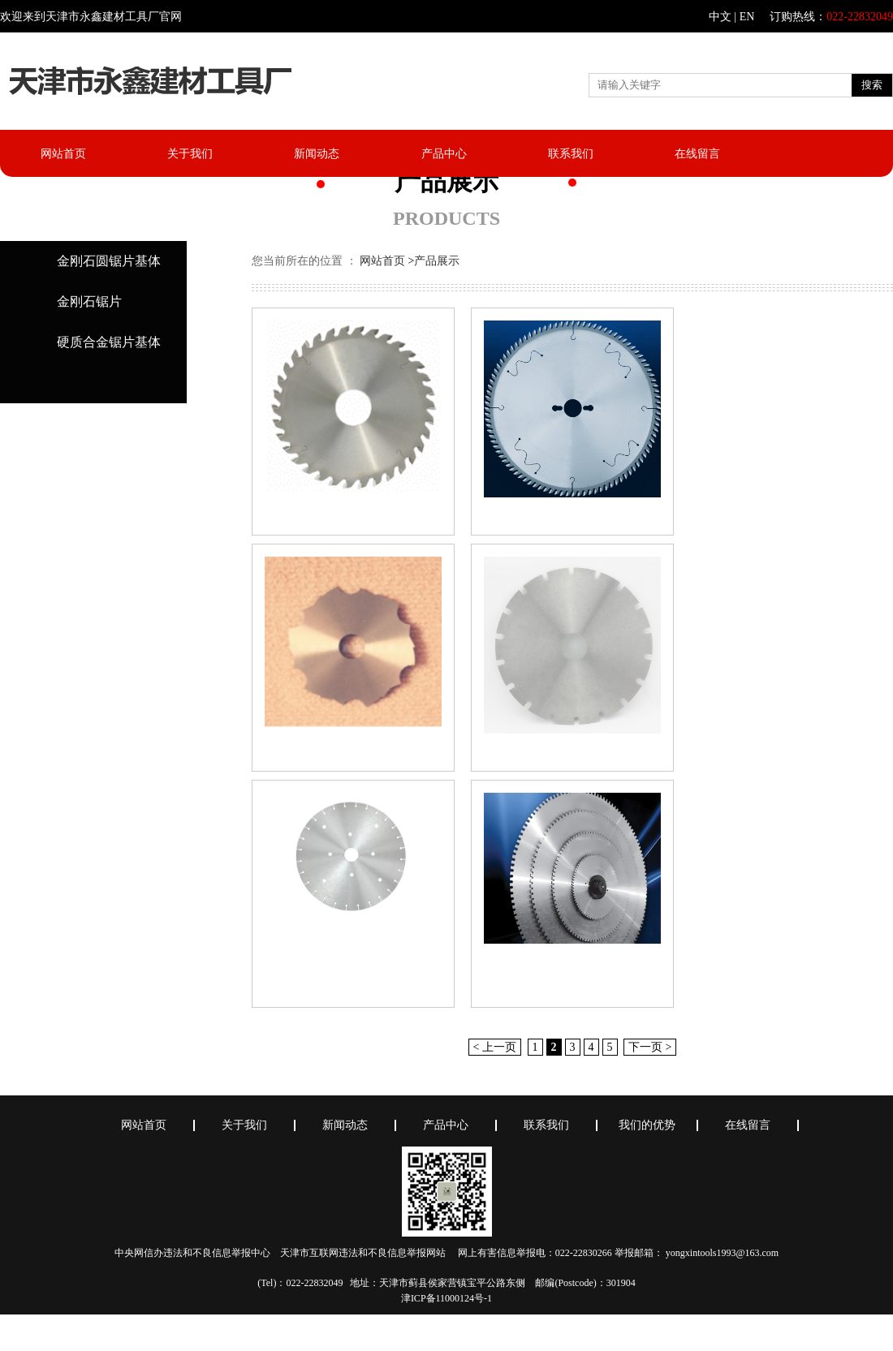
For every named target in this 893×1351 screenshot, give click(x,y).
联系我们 (570, 154)
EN (747, 17)
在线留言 (697, 154)
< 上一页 (494, 1047)
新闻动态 (316, 154)
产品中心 (444, 154)
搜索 (871, 85)
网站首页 (63, 154)
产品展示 (436, 261)
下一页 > (649, 1047)
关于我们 (190, 154)
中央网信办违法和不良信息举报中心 (192, 1252)
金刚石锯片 (89, 301)
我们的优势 (647, 1125)
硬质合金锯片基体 (109, 342)
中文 (720, 17)
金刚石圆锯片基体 (109, 261)
